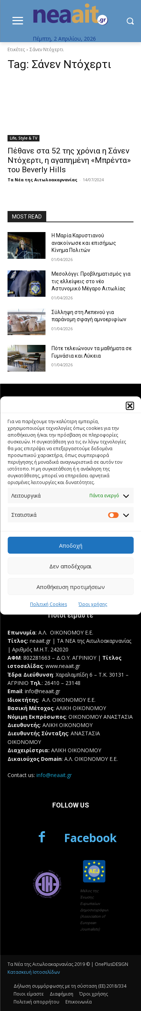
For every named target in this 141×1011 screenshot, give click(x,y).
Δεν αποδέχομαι (70, 566)
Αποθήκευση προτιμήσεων (70, 587)
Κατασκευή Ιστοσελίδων (34, 972)
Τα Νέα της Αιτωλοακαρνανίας (42, 179)
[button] (129, 406)
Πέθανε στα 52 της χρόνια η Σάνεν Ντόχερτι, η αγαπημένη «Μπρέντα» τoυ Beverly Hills (69, 160)
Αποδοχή (70, 545)
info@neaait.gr (54, 775)
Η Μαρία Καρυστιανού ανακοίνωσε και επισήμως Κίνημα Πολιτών (84, 242)
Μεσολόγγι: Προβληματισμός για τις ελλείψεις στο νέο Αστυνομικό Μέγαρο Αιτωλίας (91, 281)
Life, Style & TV (23, 138)
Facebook (90, 838)
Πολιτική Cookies (48, 604)
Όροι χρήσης (93, 604)
